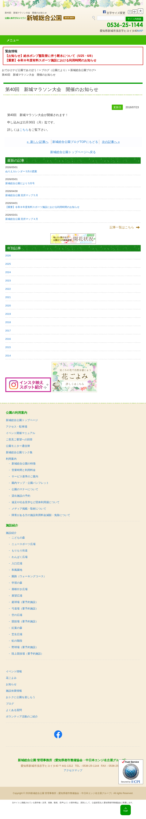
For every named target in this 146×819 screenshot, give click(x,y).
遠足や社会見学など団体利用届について (36, 502)
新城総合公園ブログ (82, 70)
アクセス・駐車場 (16, 426)
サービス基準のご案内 (25, 476)
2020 (8, 305)
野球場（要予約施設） (25, 647)
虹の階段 (17, 640)
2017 (8, 330)
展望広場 (17, 595)
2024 (8, 272)
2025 (8, 263)
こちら (24, 129)
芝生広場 (17, 634)
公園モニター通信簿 (18, 445)
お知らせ (11, 684)
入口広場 (17, 563)
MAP (140, 30)
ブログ (10, 703)
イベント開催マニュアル (20, 433)
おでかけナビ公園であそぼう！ (20, 70)
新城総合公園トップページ (22, 420)
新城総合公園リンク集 (19, 452)
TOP (125, 811)
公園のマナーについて (25, 489)
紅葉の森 (17, 627)
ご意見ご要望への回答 (19, 439)
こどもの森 (18, 537)
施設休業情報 (14, 690)
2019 (8, 313)
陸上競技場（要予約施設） (28, 653)
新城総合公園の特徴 (24, 463)
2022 (8, 288)
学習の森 (17, 582)
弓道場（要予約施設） (25, 608)
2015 (8, 347)
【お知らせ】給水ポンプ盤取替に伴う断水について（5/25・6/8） (49, 55)
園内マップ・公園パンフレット (30, 482)
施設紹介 (11, 532)
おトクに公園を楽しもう (20, 697)
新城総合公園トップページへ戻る (73, 152)
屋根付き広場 (20, 589)
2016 (8, 338)
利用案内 (11, 458)
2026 (8, 255)
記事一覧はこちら (122, 227)
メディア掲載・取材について (29, 508)
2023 (8, 280)
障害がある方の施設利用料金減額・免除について (41, 515)
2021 (8, 297)
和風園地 (17, 569)
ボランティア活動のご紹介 (22, 716)
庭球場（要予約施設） (25, 602)
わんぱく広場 (20, 556)
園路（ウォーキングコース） (29, 576)
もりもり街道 (20, 550)
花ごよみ (11, 677)
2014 (8, 355)
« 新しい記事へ (37, 141)
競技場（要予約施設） (25, 621)
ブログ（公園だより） (54, 70)
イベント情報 (14, 671)
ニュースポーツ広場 (24, 544)
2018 (8, 322)
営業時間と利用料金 (24, 469)
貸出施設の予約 (21, 495)
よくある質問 (14, 710)
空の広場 (17, 614)
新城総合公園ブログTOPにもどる (75, 141)
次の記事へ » (111, 141)
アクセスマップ (73, 770)
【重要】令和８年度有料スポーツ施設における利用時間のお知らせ (50, 60)
